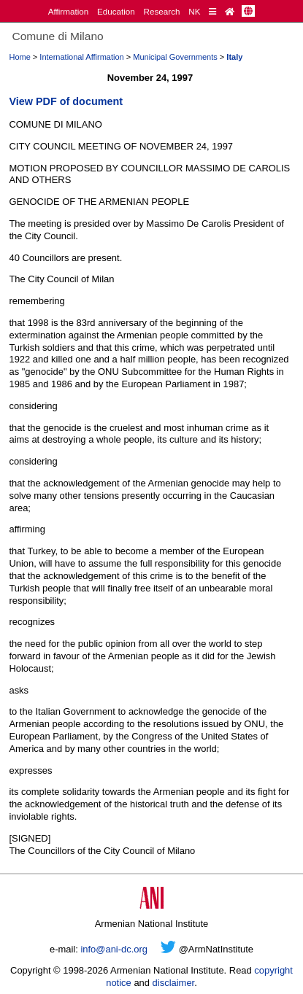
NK (194, 11)
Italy (234, 57)
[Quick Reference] (212, 11)
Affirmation (68, 11)
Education (116, 11)
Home (19, 57)
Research (162, 11)
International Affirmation (81, 57)
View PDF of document (66, 101)
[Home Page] (229, 11)
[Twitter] (168, 949)
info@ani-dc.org (113, 949)
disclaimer (174, 982)
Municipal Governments (175, 57)
